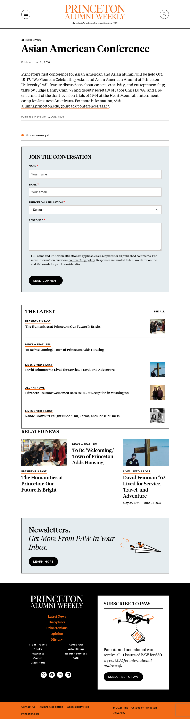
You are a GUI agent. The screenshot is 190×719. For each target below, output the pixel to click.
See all (159, 311)
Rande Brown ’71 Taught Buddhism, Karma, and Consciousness (72, 416)
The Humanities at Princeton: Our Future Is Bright (62, 327)
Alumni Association (51, 707)
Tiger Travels (38, 644)
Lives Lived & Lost (39, 365)
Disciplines (57, 622)
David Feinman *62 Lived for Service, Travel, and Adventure (70, 370)
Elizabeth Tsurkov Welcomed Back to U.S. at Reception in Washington (77, 393)
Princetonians (56, 628)
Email (33, 184)
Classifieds (38, 662)
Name (32, 166)
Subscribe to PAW (123, 677)
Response (36, 220)
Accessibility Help (78, 707)
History (57, 639)
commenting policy (82, 260)
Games (37, 658)
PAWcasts (38, 653)
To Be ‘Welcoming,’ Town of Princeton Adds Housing (64, 350)
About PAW (76, 644)
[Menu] (25, 14)
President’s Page (38, 321)
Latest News (57, 616)
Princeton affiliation (46, 202)
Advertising (76, 649)
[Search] (164, 14)
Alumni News (31, 40)
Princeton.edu (30, 714)
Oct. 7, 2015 (49, 116)
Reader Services (76, 653)
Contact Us (28, 707)
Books (38, 649)
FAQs (76, 658)
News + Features (38, 344)
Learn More (43, 561)
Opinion (57, 634)
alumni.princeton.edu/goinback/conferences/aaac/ (65, 106)
